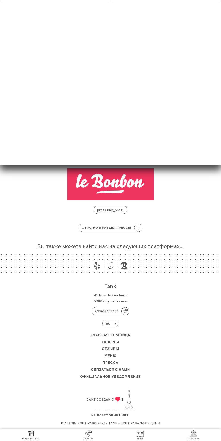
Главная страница (111, 335)
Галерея (110, 342)
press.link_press (110, 210)
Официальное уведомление (110, 376)
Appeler (88, 435)
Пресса (110, 362)
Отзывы (110, 349)
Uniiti (124, 415)
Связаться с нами (110, 369)
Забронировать (31, 435)
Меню (110, 356)
